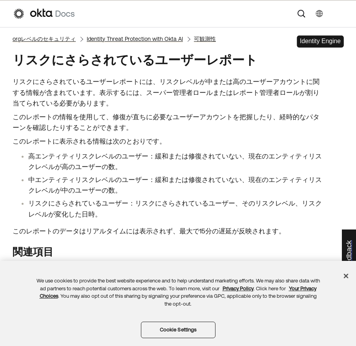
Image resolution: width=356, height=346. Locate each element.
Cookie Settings (178, 330)
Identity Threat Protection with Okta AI (135, 39)
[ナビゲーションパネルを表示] (339, 13)
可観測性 (205, 39)
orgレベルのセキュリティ (44, 39)
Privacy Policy (238, 288)
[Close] (346, 276)
